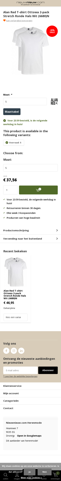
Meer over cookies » (31, 477)
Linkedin (21, 350)
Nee (44, 471)
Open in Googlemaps (29, 435)
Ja (30, 471)
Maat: (7, 94)
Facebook (6, 350)
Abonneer (48, 370)
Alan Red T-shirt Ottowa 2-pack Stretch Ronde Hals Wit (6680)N (15, 294)
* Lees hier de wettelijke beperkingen (20, 376)
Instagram (14, 350)
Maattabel (12, 111)
